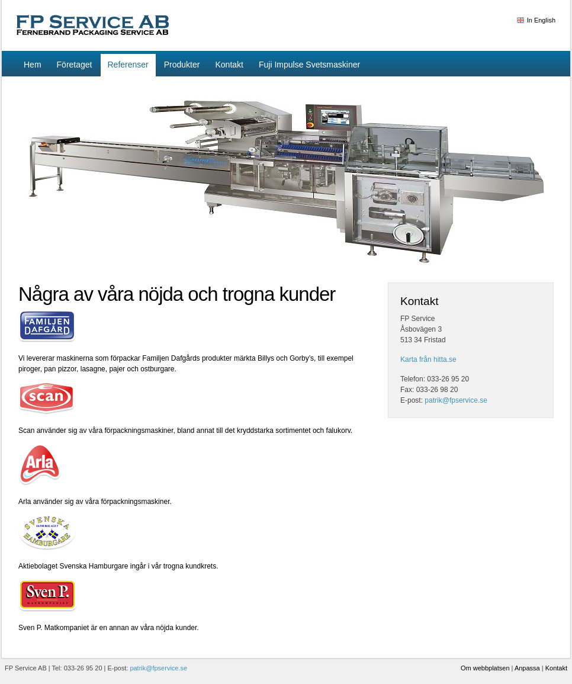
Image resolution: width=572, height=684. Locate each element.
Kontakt (556, 668)
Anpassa (527, 668)
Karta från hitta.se (428, 359)
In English (541, 20)
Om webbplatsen (485, 668)
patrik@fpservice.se (456, 400)
